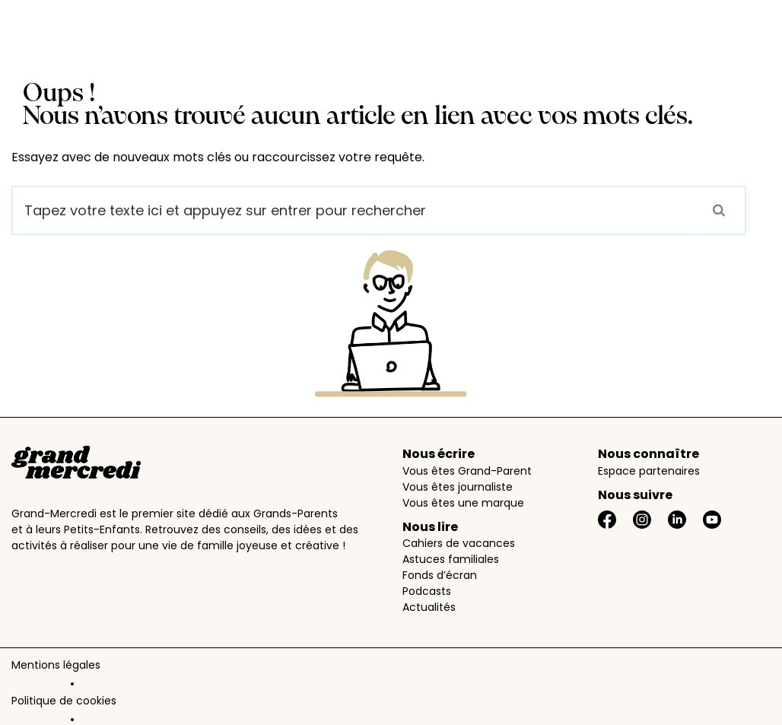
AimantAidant (412, 706)
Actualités (429, 607)
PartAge (343, 706)
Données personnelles (288, 668)
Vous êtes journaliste (457, 486)
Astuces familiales (450, 559)
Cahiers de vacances (458, 543)
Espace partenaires (649, 471)
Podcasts (426, 591)
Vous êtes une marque (463, 502)
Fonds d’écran (439, 575)
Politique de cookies (165, 668)
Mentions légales (55, 668)
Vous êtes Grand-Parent (467, 471)
